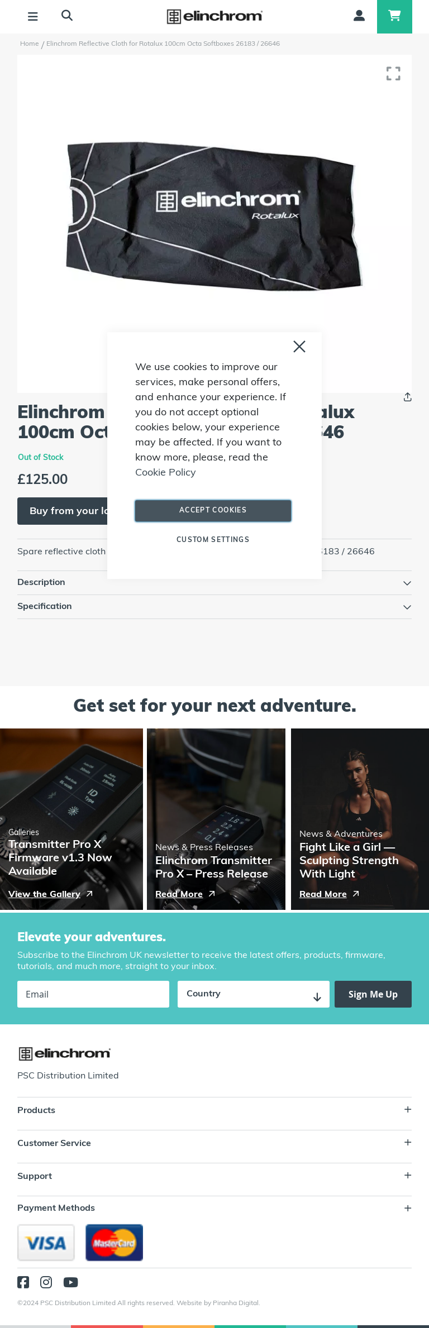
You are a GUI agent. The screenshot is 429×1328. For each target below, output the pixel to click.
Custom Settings (213, 540)
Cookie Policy (165, 473)
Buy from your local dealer (93, 511)
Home (29, 44)
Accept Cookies (213, 510)
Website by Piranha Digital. (218, 1303)
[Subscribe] (373, 994)
